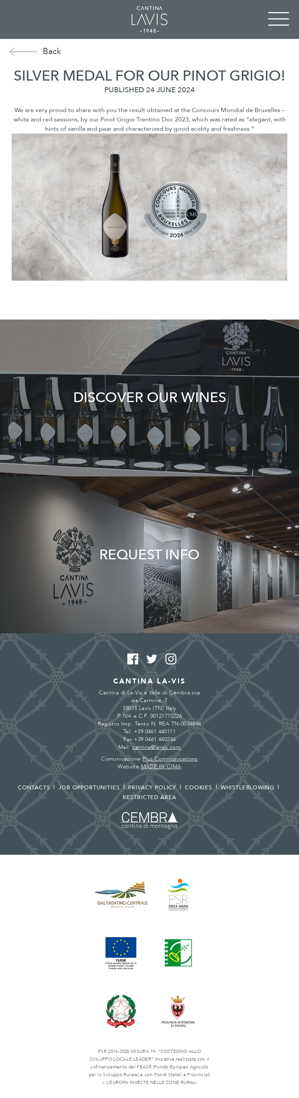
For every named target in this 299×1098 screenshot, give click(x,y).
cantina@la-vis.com (156, 747)
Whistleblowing (247, 787)
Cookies (198, 787)
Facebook (130, 659)
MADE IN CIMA (161, 766)
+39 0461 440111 (155, 731)
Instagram (169, 659)
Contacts (34, 787)
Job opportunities (89, 787)
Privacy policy (152, 787)
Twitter (149, 659)
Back (52, 51)
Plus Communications (170, 758)
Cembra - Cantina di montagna (149, 820)
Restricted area (150, 797)
